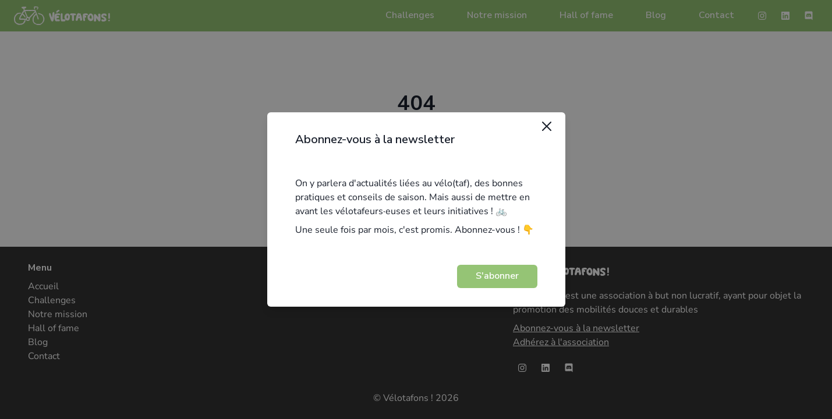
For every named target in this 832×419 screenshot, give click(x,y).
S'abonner (497, 275)
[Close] (546, 126)
